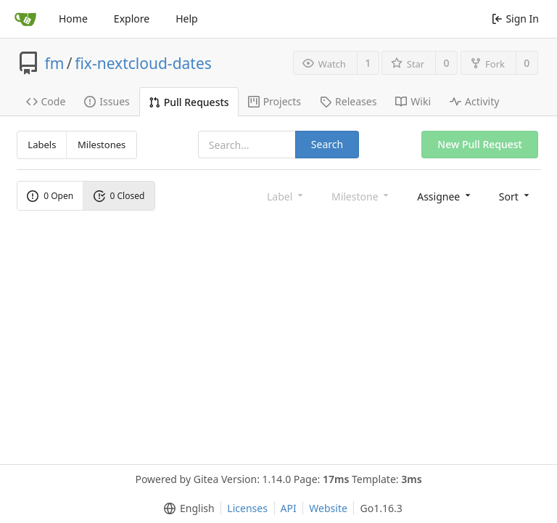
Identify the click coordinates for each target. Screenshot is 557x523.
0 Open (50, 196)
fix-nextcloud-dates (143, 63)
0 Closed (119, 196)
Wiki (413, 101)
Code (46, 101)
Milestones (101, 144)
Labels (42, 144)
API (289, 508)
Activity (474, 101)
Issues (106, 101)
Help (187, 18)
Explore (131, 18)
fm (55, 63)
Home (73, 18)
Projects (274, 101)
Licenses (247, 508)
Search (327, 144)
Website (328, 508)
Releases (348, 101)
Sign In (515, 18)
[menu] (445, 196)
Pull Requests (189, 102)
